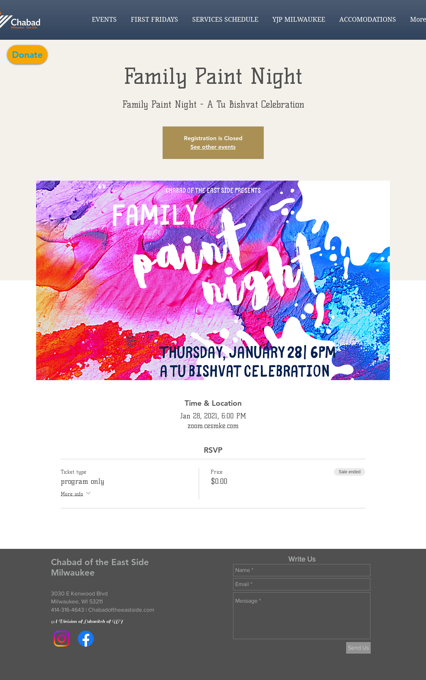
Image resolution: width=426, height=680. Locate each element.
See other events (213, 146)
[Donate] (27, 54)
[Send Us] (358, 648)
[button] (102, 19)
